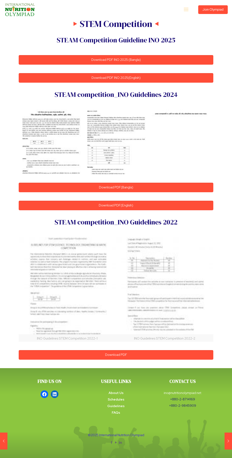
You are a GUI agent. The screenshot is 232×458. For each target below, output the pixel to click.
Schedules (116, 399)
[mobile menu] (186, 9)
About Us (116, 393)
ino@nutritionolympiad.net (182, 393)
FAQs (116, 413)
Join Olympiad (213, 9)
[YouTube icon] (116, 442)
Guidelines (115, 406)
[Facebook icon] (111, 442)
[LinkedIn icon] (120, 442)
